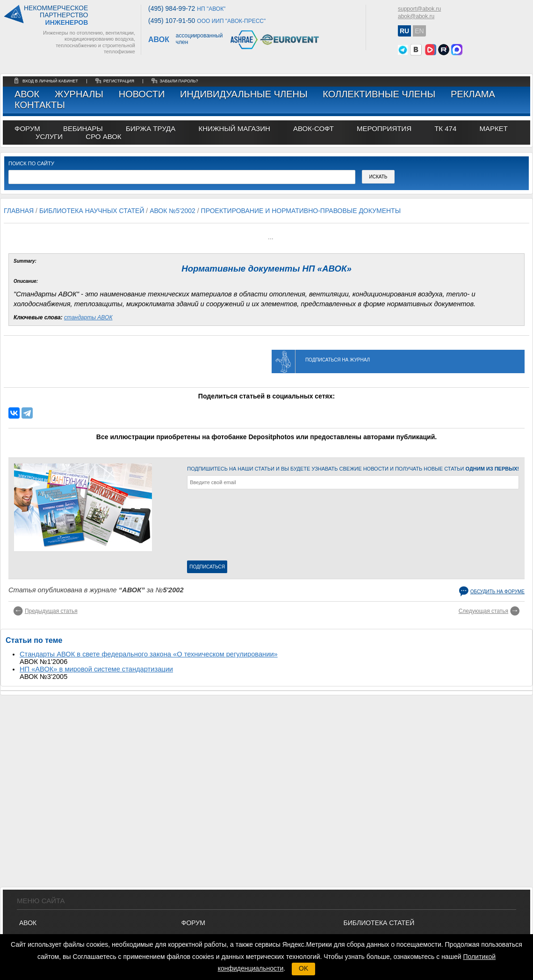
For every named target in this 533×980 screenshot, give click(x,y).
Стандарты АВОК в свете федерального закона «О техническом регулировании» (149, 654)
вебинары (83, 129)
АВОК (26, 94)
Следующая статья (483, 611)
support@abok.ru (419, 9)
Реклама (473, 94)
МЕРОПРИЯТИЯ (384, 129)
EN (419, 31)
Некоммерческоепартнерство (56, 15)
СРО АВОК (103, 136)
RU (404, 31)
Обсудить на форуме (497, 591)
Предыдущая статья (51, 611)
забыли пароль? (178, 81)
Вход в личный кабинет (50, 81)
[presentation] (225, 526)
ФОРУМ (27, 129)
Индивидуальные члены (244, 94)
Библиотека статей (379, 923)
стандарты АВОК (88, 317)
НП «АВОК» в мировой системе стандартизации (96, 669)
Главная (19, 210)
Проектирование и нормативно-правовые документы (301, 210)
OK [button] (303, 968)
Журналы (79, 94)
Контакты (39, 105)
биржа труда (150, 129)
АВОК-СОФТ (313, 129)
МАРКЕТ (493, 129)
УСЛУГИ (49, 136)
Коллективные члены (379, 94)
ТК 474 (445, 129)
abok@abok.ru (416, 16)
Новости (142, 94)
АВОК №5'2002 (172, 210)
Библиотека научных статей (91, 210)
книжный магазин (234, 129)
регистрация (118, 81)
